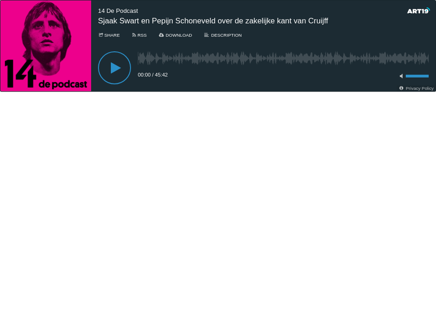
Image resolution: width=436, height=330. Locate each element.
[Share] (109, 35)
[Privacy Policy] (416, 88)
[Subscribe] (139, 35)
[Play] (114, 67)
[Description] (222, 35)
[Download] (175, 35)
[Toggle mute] (400, 76)
